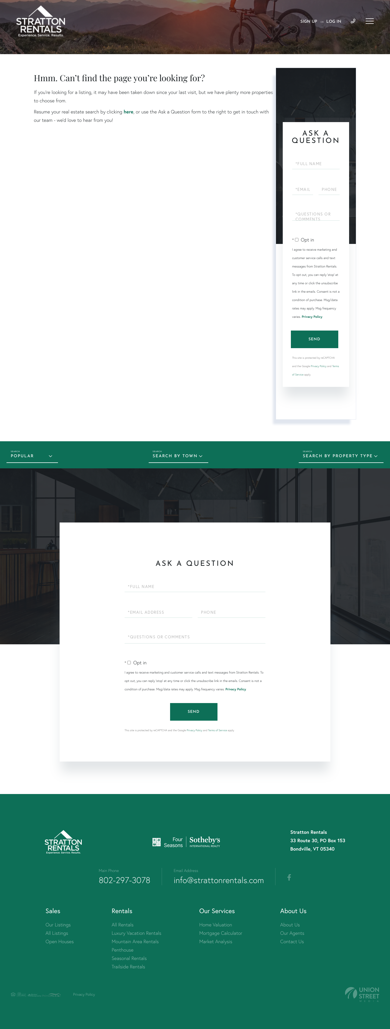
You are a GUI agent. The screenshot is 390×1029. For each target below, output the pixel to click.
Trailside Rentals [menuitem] (128, 966)
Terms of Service (217, 730)
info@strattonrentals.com (219, 880)
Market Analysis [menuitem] (215, 941)
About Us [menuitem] (290, 925)
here (128, 111)
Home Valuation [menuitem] (215, 925)
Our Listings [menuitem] (58, 925)
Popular (22, 456)
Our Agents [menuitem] (292, 933)
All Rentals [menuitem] (123, 925)
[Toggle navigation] (370, 21)
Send (314, 339)
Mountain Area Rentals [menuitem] (135, 941)
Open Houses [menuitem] (60, 941)
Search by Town (175, 456)
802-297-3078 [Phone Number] (125, 880)
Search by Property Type (338, 456)
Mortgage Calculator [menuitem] (220, 933)
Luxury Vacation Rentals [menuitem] (136, 933)
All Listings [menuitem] (57, 933)
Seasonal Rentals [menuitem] (129, 958)
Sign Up (308, 22)
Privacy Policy (312, 317)
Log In (333, 22)
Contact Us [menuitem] (292, 941)
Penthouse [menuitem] (123, 950)
